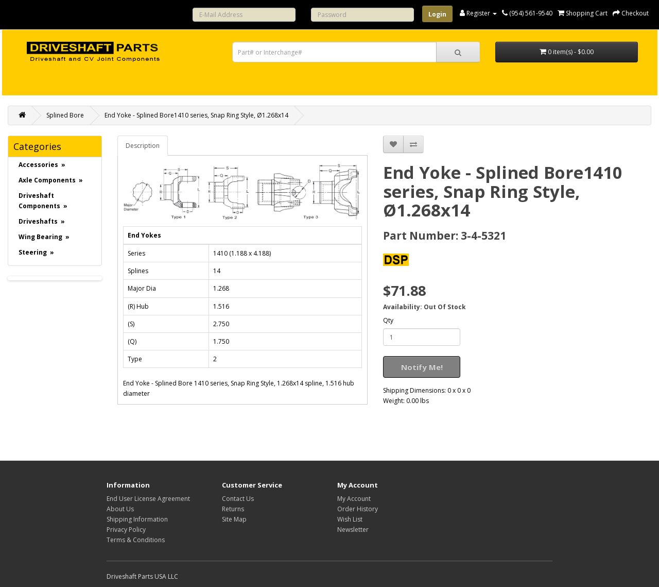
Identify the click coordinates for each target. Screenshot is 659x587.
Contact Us (238, 498)
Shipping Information (137, 519)
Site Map (234, 519)
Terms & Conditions (136, 539)
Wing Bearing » (44, 236)
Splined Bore (65, 115)
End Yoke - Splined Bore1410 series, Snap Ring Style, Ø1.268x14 (196, 115)
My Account (354, 498)
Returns (233, 509)
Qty (388, 320)
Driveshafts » (42, 221)
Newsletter (353, 529)
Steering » (36, 252)
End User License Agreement (148, 498)
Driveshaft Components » (43, 200)
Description (143, 145)
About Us (120, 509)
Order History (357, 509)
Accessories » (42, 164)
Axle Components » (51, 180)
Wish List (349, 519)
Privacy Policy (126, 529)
